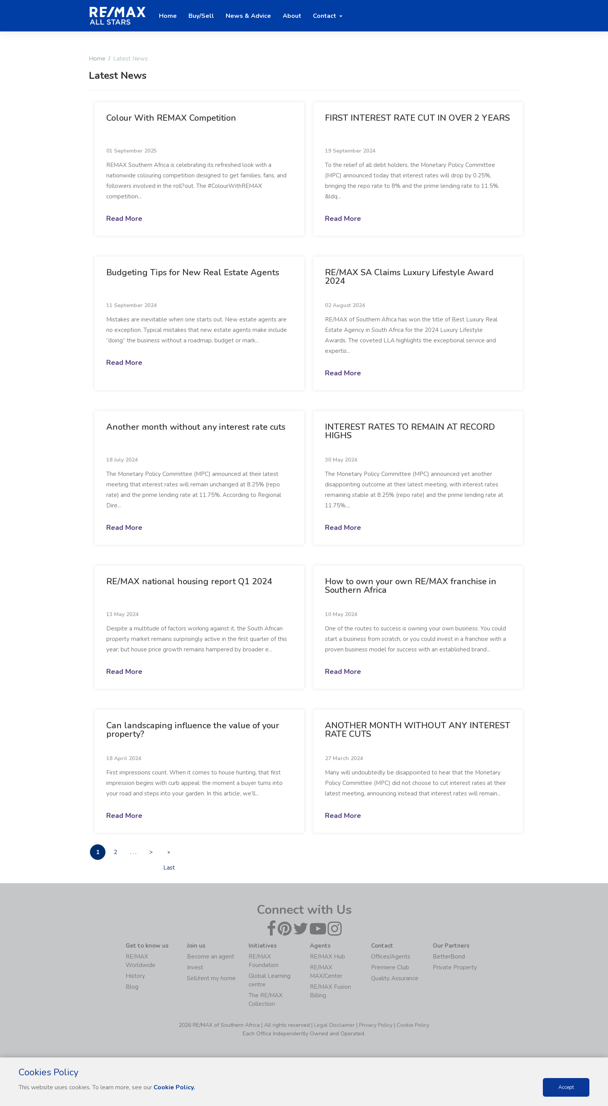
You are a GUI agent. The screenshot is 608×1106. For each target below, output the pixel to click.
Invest (195, 967)
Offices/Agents (390, 956)
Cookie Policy (413, 1025)
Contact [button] (325, 16)
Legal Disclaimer (334, 1025)
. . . (133, 852)
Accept (566, 1087)
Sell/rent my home (211, 978)
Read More (124, 218)
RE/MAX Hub (327, 956)
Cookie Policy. (174, 1087)
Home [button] (168, 16)
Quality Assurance (394, 978)
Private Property (455, 967)
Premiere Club (390, 967)
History (135, 976)
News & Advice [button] (248, 16)
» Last (169, 854)
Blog (132, 987)
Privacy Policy (375, 1025)
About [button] (292, 16)
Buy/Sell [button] (201, 16)
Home (97, 59)
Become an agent (210, 956)
